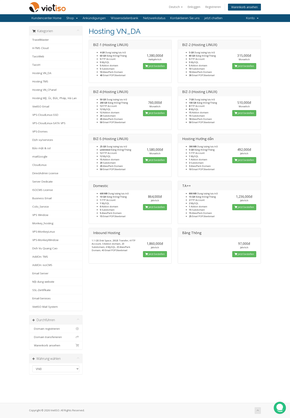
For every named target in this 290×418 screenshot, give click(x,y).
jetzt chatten (213, 18)
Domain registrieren (55, 328)
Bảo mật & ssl (41, 148)
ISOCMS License (42, 190)
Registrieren (213, 7)
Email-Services (41, 298)
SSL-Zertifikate (41, 290)
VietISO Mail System (45, 307)
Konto (252, 18)
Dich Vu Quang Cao (45, 248)
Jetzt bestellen (155, 66)
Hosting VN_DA (41, 73)
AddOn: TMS (40, 256)
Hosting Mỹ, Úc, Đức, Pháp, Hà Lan (54, 98)
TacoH (36, 65)
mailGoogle (39, 156)
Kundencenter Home (46, 18)
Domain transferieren (55, 337)
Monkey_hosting (42, 223)
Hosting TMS (40, 81)
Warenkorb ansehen (244, 7)
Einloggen (194, 7)
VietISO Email (40, 106)
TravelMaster (40, 40)
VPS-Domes (40, 131)
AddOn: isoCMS (42, 265)
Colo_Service (40, 206)
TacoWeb (38, 56)
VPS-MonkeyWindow (45, 240)
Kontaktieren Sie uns (185, 18)
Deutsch (176, 7)
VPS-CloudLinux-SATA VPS (48, 123)
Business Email (42, 198)
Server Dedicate (42, 181)
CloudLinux (39, 165)
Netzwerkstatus (154, 18)
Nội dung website (43, 281)
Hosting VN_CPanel (44, 90)
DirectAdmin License (45, 173)
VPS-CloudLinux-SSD (45, 115)
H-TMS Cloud (40, 48)
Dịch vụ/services (42, 140)
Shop (72, 18)
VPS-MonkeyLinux (43, 231)
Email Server (40, 273)
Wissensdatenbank (124, 18)
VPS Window (40, 215)
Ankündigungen (94, 18)
